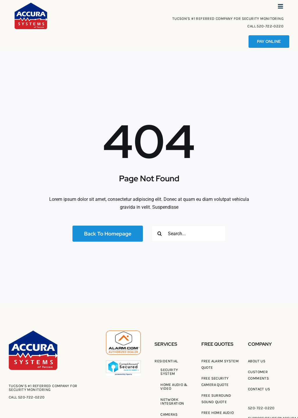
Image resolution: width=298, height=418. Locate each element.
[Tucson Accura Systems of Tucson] (31, 5)
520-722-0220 (270, 26)
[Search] (160, 234)
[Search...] (189, 234)
